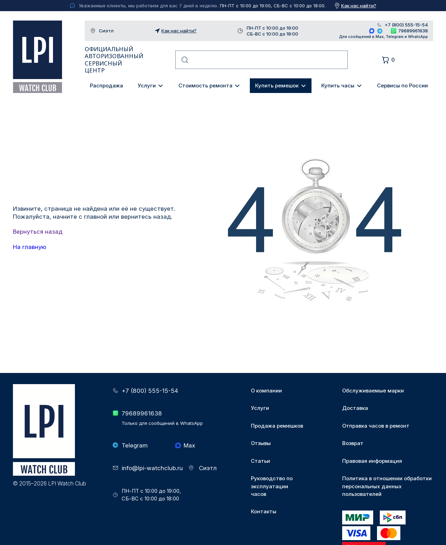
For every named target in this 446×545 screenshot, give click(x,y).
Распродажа (106, 86)
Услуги (147, 86)
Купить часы (337, 86)
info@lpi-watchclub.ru (152, 468)
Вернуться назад (37, 231)
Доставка (355, 408)
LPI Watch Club (37, 57)
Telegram (380, 31)
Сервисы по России (402, 86)
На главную (29, 246)
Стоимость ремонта (205, 86)
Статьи (260, 461)
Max (372, 31)
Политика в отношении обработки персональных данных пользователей (387, 486)
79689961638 (413, 30)
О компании (266, 391)
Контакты (263, 511)
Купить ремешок (277, 86)
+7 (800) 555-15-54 (406, 25)
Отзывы (261, 443)
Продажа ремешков (277, 426)
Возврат (352, 443)
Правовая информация (372, 461)
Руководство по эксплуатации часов (272, 486)
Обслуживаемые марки (373, 391)
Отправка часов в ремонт (375, 426)
